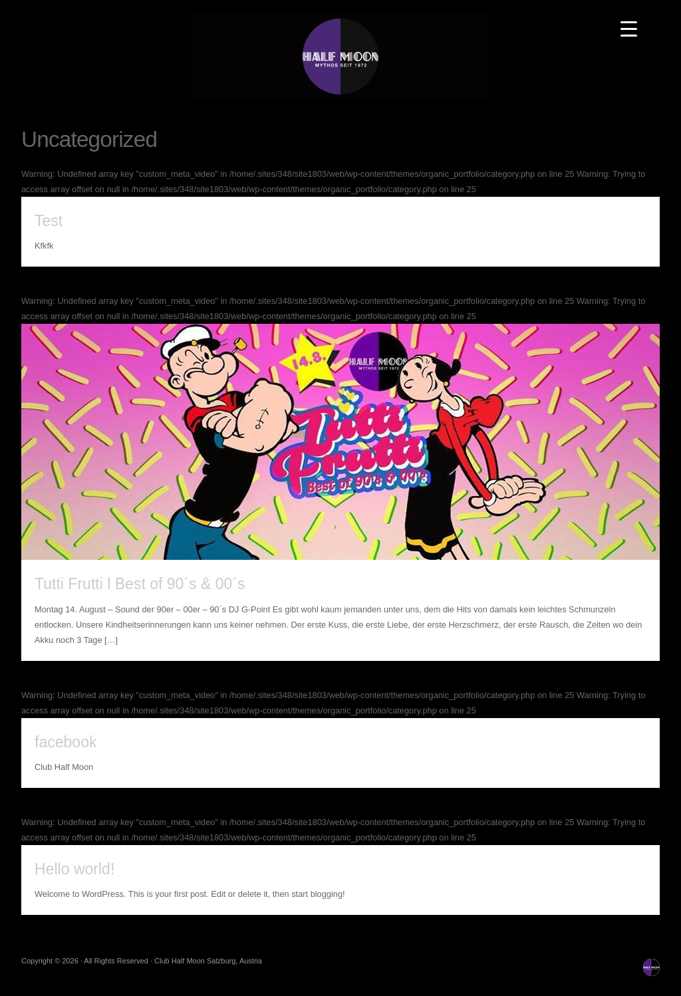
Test (49, 220)
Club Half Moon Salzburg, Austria (340, 56)
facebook (65, 742)
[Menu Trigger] (629, 28)
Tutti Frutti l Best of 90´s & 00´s (140, 583)
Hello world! (74, 869)
